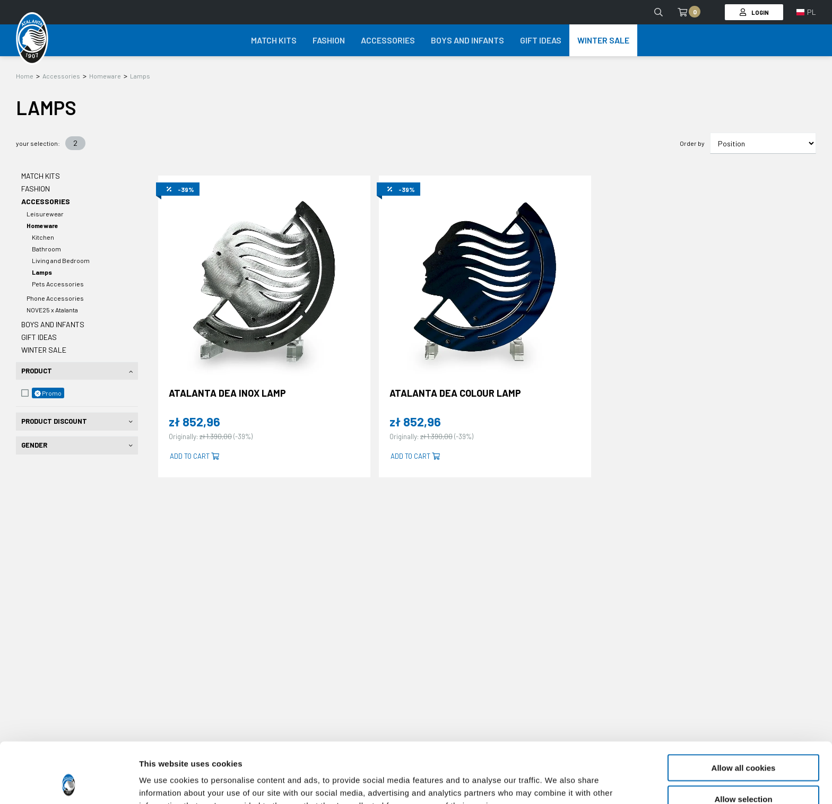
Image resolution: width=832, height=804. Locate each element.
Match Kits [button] (274, 40)
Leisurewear (45, 213)
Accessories (61, 76)
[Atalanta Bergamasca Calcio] (32, 38)
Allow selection (743, 742)
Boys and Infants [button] (467, 40)
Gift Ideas (39, 337)
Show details (557, 783)
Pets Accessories (58, 283)
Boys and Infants (52, 324)
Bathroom (46, 248)
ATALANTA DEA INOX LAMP (227, 393)
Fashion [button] (329, 40)
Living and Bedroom (61, 260)
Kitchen (43, 237)
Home (24, 76)
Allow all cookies (744, 710)
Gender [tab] (34, 445)
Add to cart (194, 456)
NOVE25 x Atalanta (52, 309)
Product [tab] (36, 370)
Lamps (140, 76)
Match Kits (40, 175)
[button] (806, 12)
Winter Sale (43, 349)
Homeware (105, 76)
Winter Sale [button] (603, 40)
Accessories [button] (388, 40)
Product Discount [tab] (54, 421)
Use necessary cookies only (743, 772)
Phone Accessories (55, 298)
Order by (692, 143)
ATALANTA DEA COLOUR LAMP (455, 393)
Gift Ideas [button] (540, 40)
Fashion (35, 188)
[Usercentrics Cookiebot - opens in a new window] (68, 783)
